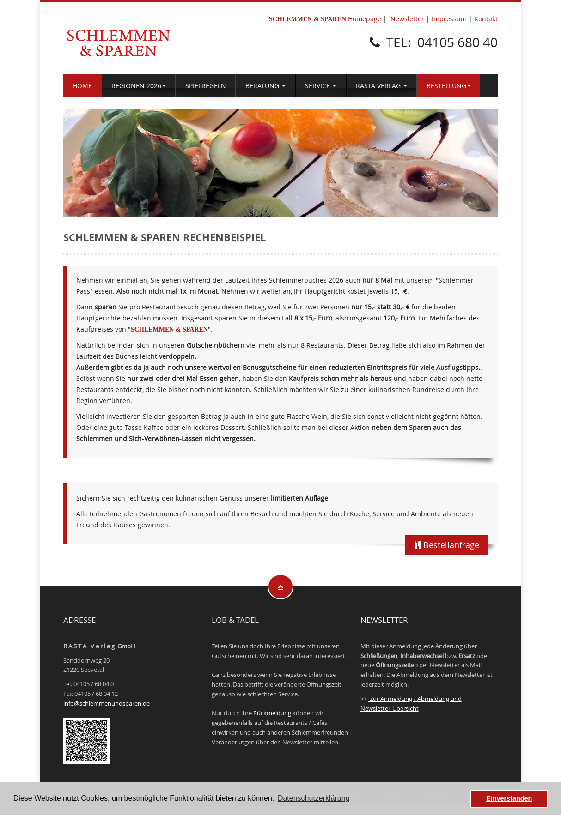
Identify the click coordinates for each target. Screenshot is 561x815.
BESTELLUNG (449, 85)
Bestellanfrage (447, 545)
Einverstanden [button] (509, 798)
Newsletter (407, 18)
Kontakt (486, 18)
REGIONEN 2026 (138, 85)
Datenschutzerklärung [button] (314, 798)
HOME (82, 85)
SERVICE (320, 85)
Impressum (449, 18)
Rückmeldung (272, 713)
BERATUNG (265, 85)
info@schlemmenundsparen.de (106, 703)
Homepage (325, 18)
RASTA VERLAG (381, 85)
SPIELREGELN (205, 85)
